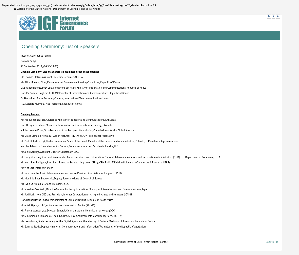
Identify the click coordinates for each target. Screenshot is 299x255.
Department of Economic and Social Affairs (76, 8)
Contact (164, 242)
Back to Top (272, 242)
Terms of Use (134, 242)
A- (269, 16)
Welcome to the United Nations (32, 8)
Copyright (119, 242)
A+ (278, 16)
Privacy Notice (150, 242)
